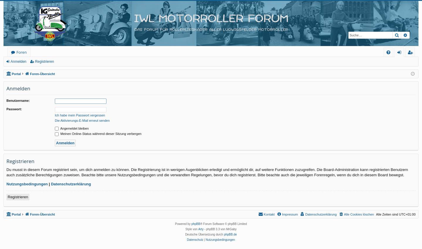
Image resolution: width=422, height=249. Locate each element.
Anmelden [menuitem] (401, 53)
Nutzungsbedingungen (27, 184)
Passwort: (14, 109)
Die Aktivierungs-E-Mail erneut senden (82, 120)
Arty (201, 229)
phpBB (195, 224)
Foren (21, 52)
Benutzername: (18, 100)
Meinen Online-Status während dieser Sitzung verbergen (98, 133)
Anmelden (18, 62)
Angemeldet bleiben (72, 128)
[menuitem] (388, 52)
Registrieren (44, 62)
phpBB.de (230, 234)
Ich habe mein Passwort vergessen (80, 115)
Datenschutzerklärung (71, 184)
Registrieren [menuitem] (411, 53)
